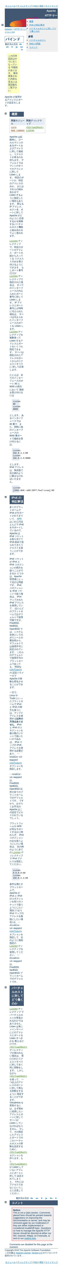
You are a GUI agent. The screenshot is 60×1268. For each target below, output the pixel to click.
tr (22, 49)
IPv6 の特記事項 (36, 25)
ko (21, 47)
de (20, 44)
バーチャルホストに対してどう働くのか (17, 996)
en (7, 47)
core (13, 127)
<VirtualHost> (35, 127)
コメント (33, 47)
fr (12, 47)
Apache (8, 29)
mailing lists (30, 1238)
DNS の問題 (34, 43)
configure (16, 669)
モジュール (10, 6)
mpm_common (17, 130)
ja (16, 47)
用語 (41, 6)
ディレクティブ (24, 6)
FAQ (36, 6)
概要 (31, 21)
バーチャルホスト (37, 40)
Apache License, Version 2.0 (29, 1253)
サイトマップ (51, 6)
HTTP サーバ (20, 29)
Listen (30, 130)
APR (19, 518)
